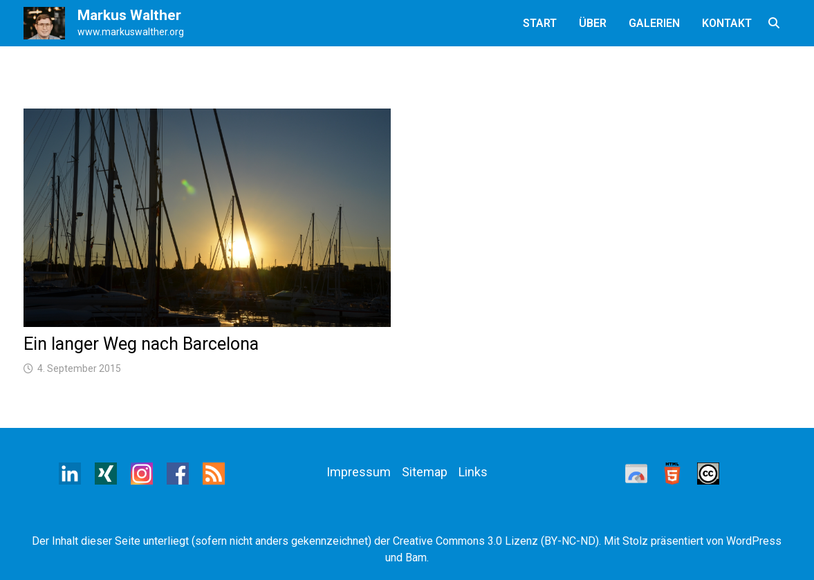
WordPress (753, 541)
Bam (416, 557)
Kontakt (727, 23)
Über (593, 23)
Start (540, 23)
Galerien (654, 23)
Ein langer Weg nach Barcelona (141, 344)
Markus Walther (129, 15)
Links (473, 472)
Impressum (358, 472)
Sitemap (424, 472)
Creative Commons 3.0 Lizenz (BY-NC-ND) (496, 541)
